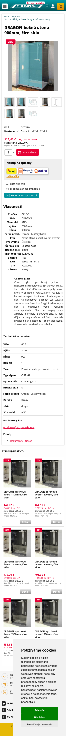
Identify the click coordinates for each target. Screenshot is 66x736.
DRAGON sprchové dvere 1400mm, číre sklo (46, 564)
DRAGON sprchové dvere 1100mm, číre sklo (15, 494)
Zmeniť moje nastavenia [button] (39, 724)
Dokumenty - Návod (21, 440)
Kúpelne (16, 16)
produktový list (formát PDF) (19, 427)
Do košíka (27, 152)
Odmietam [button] (39, 717)
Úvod (7, 16)
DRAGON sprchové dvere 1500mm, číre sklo (15, 634)
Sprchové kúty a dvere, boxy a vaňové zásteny (27, 19)
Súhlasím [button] (39, 710)
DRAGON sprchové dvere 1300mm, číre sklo (15, 564)
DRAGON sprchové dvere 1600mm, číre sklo (46, 634)
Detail (25, 522)
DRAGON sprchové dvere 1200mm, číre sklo (46, 494)
